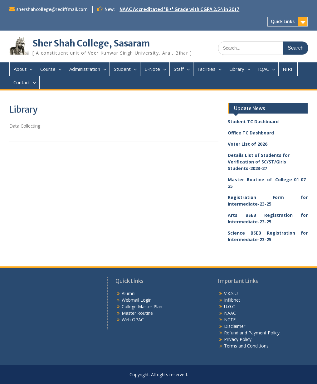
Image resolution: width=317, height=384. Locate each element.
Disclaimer (234, 326)
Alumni (128, 293)
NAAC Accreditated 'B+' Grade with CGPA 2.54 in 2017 (179, 9)
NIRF (288, 69)
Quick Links (283, 21)
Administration (84, 69)
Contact (21, 82)
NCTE (230, 320)
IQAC (263, 69)
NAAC (230, 313)
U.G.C (229, 306)
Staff (179, 69)
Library (236, 69)
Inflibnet (232, 300)
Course (48, 69)
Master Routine (137, 313)
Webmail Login (137, 300)
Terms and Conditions (246, 346)
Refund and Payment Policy (252, 333)
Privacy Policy (237, 339)
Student (122, 69)
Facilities (207, 69)
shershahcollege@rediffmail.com (52, 9)
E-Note (152, 69)
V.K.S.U (231, 293)
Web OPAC (133, 320)
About (20, 69)
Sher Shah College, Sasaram (91, 43)
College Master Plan (142, 306)
